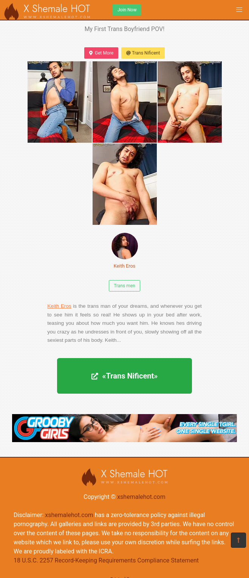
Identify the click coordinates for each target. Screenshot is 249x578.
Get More (101, 53)
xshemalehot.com (141, 496)
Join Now (127, 9)
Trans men (124, 285)
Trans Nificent (143, 53)
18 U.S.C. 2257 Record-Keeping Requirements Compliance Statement (106, 560)
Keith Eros (124, 251)
